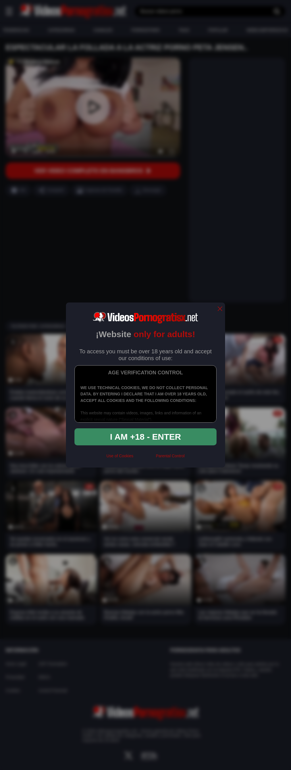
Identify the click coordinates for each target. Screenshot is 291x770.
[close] (220, 309)
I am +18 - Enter (145, 436)
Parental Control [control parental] (170, 456)
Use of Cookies (119, 456)
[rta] (144, 458)
